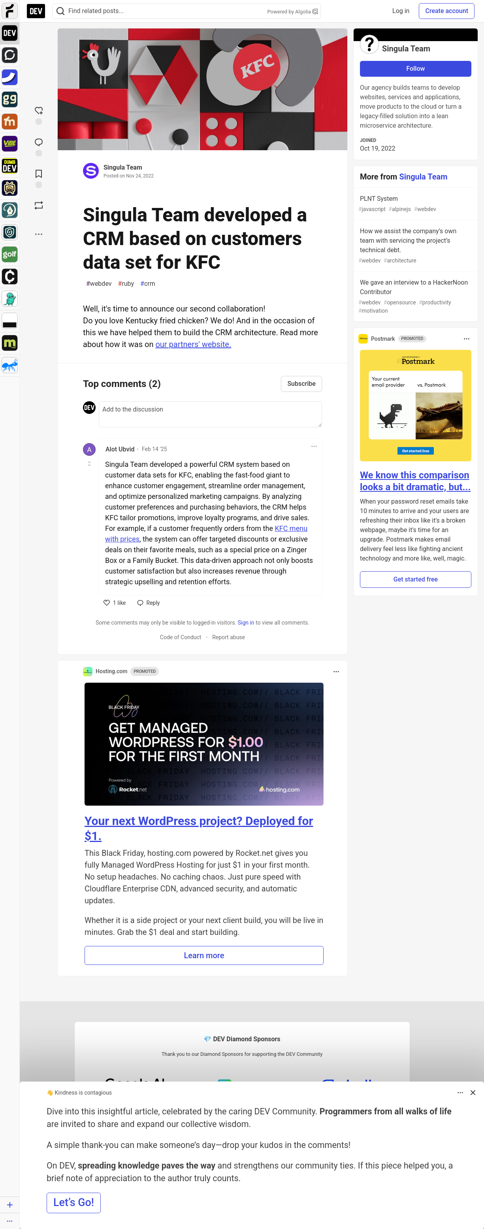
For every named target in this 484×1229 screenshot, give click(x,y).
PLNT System (414, 204)
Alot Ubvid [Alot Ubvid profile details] (119, 449)
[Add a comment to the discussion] (210, 414)
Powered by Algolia (292, 12)
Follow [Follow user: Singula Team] (416, 68)
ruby (126, 284)
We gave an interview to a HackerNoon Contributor (414, 297)
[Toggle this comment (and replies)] (90, 463)
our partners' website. (193, 344)
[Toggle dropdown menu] (314, 446)
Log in (400, 11)
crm (147, 284)
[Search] (60, 11)
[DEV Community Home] (36, 11)
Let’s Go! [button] (73, 1202)
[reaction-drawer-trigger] (38, 115)
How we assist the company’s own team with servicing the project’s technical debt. (414, 246)
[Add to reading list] (38, 178)
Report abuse (228, 637)
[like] (115, 603)
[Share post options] (39, 234)
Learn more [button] (204, 955)
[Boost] (38, 205)
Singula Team (123, 167)
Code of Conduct (181, 637)
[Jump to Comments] (38, 146)
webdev (99, 284)
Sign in (246, 622)
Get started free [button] (416, 579)
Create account (446, 11)
